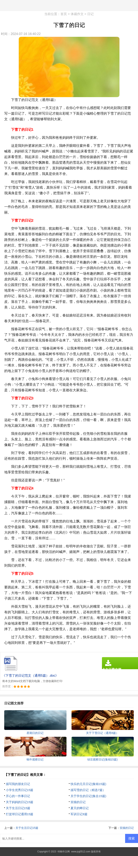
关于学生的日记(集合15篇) (88, 796)
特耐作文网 (64, 851)
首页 (63, 14)
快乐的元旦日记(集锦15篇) (88, 784)
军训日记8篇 (79, 814)
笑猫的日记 (78, 802)
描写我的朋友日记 (18, 784)
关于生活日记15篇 (18, 808)
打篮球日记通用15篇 (19, 814)
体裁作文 (77, 14)
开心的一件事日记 (18, 796)
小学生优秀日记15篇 (19, 790)
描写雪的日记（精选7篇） (88, 790)
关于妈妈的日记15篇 (19, 802)
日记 (90, 14)
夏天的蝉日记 (80, 808)
